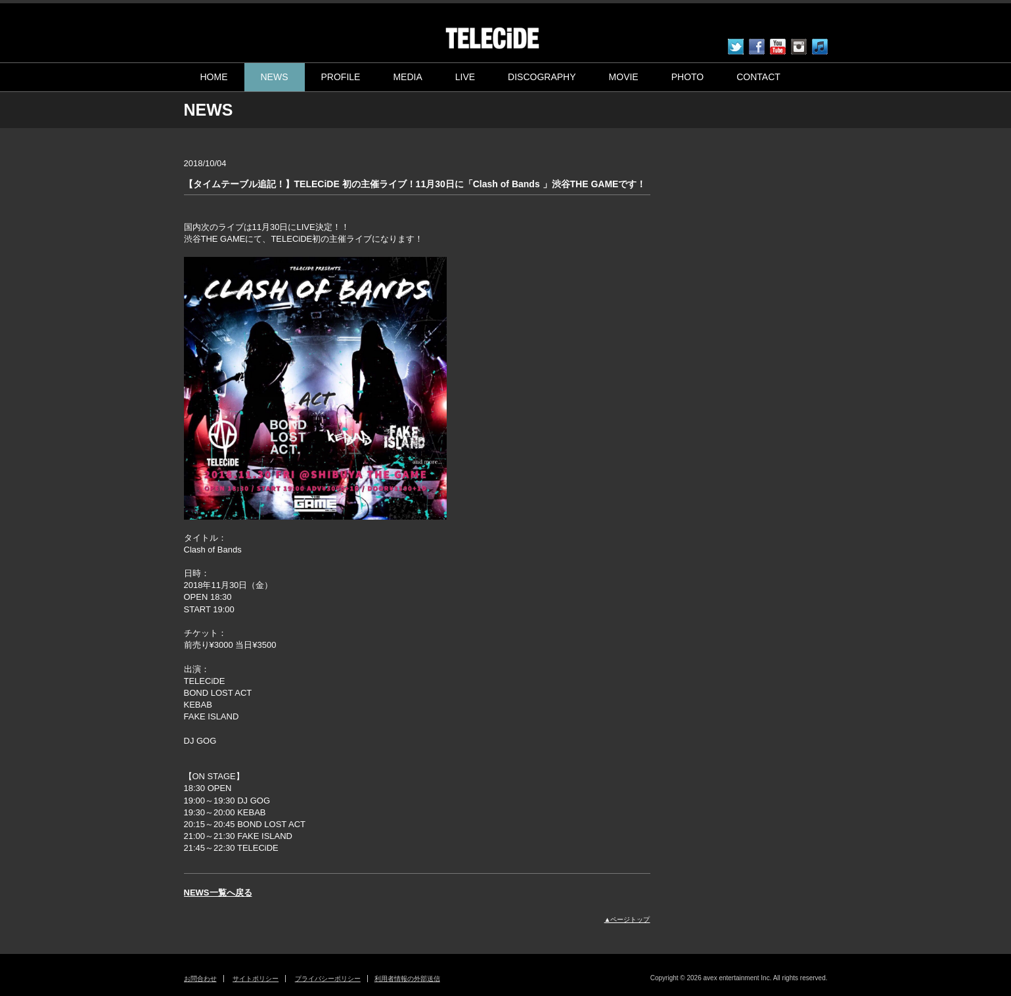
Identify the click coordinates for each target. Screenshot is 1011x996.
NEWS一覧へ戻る (218, 892)
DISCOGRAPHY (541, 77)
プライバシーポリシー (328, 978)
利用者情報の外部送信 (407, 978)
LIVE (465, 77)
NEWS (274, 77)
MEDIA (407, 77)
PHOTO (687, 77)
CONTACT (758, 77)
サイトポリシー (256, 978)
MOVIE (624, 77)
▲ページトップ (627, 919)
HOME (214, 77)
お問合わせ (200, 978)
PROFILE (341, 77)
